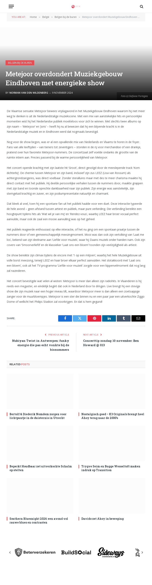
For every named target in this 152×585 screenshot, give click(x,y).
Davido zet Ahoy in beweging (102, 519)
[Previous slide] (10, 552)
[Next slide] (142, 552)
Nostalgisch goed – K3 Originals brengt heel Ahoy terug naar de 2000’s (112, 416)
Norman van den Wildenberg (29, 92)
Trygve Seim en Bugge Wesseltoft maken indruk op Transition (110, 468)
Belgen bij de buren (20, 62)
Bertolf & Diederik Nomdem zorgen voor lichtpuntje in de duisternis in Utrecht (38, 416)
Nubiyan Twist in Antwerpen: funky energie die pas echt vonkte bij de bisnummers (40, 345)
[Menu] (11, 6)
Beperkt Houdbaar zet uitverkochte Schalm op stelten (41, 468)
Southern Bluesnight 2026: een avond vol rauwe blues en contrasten (39, 520)
